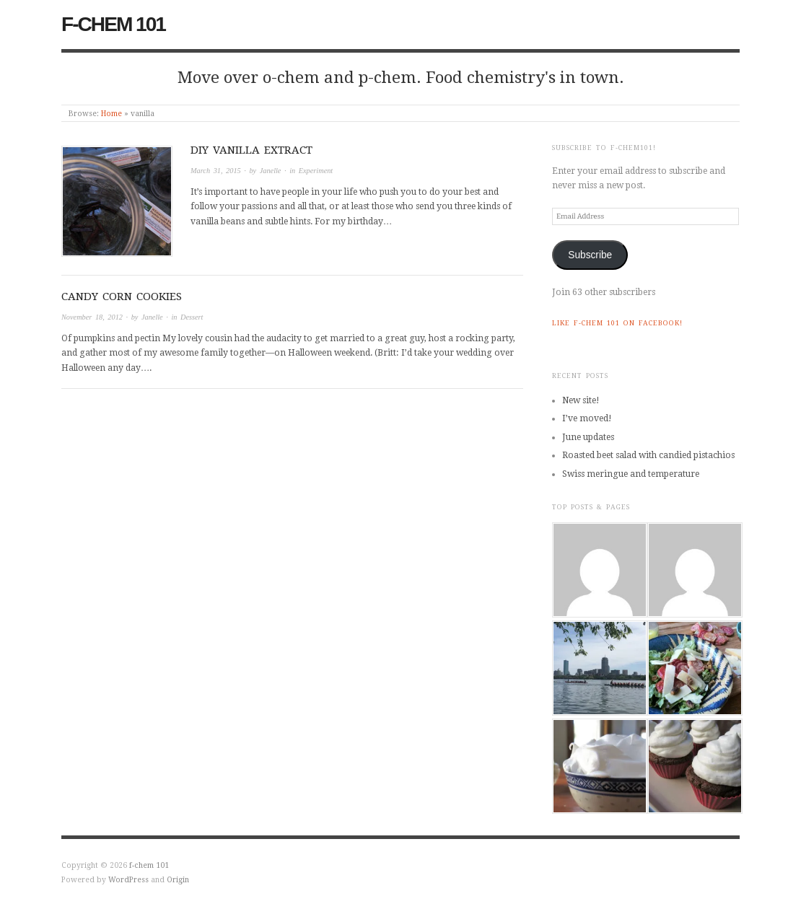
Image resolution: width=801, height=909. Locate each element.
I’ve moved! (587, 418)
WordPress (128, 879)
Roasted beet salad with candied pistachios (648, 455)
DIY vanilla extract (251, 150)
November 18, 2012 (92, 317)
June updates (588, 437)
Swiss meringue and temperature (630, 474)
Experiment (316, 171)
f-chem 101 (113, 24)
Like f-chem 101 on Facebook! (617, 323)
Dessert (191, 317)
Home (111, 113)
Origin (178, 879)
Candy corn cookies (121, 296)
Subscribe (590, 255)
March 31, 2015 (216, 171)
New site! (581, 400)
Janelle (270, 171)
